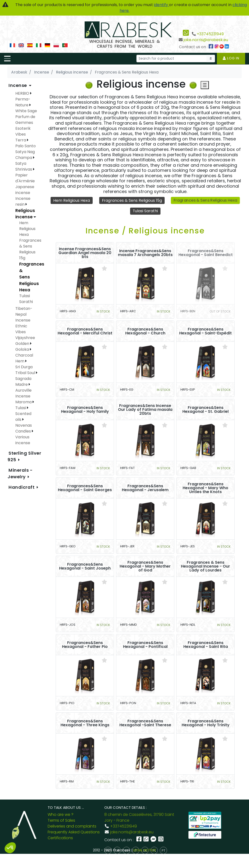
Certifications (60, 838)
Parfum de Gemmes (25, 119)
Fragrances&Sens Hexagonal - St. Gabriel (205, 410)
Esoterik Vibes (23, 131)
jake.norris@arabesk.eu (206, 40)
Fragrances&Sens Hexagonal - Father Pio (85, 645)
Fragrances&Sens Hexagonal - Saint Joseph (85, 566)
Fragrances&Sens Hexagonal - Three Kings (85, 723)
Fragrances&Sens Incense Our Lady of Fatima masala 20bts (145, 409)
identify (161, 5)
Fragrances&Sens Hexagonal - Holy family (85, 410)
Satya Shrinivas (24, 166)
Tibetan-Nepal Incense (23, 314)
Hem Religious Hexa (71, 200)
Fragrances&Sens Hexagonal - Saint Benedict (205, 253)
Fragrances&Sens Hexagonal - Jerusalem (145, 488)
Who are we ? (60, 814)
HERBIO (22, 93)
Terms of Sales (61, 820)
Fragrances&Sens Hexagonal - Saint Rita (205, 645)
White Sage (26, 111)
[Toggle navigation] (7, 59)
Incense (18, 85)
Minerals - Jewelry (20, 473)
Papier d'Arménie (25, 178)
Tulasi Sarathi (145, 211)
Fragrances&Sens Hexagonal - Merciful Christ (85, 331)
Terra (21, 140)
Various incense (22, 440)
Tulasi (21, 408)
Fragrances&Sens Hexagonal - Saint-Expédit (205, 331)
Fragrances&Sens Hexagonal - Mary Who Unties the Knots (205, 488)
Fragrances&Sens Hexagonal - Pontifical (145, 645)
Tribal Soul (25, 373)
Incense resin (22, 201)
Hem (20, 361)
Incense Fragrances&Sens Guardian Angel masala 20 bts (84, 253)
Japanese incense (24, 189)
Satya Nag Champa (25, 154)
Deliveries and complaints (72, 826)
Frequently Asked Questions (74, 832)
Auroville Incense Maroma (24, 396)
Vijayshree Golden (25, 340)
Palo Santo (25, 146)
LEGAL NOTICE (144, 850)
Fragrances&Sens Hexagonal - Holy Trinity (206, 723)
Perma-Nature (22, 102)
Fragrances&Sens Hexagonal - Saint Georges (85, 488)
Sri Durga (24, 367)
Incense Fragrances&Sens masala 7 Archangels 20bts (145, 253)
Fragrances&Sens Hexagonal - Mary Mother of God (145, 566)
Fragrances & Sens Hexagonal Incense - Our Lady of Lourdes (205, 566)
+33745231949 (210, 34)
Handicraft (22, 487)
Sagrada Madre (23, 381)
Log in (231, 58)
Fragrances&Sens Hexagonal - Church (145, 331)
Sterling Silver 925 (24, 456)
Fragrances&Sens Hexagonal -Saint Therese (145, 723)
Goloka (22, 349)
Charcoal (24, 355)
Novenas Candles (23, 428)
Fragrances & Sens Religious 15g (132, 200)
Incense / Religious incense (145, 230)
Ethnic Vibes (21, 329)
